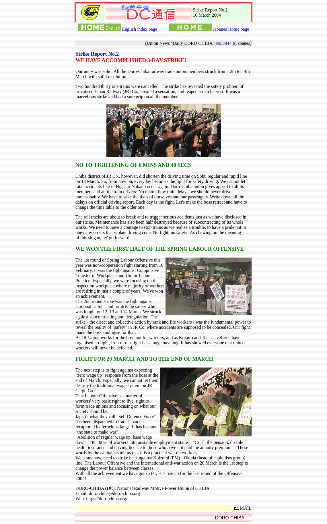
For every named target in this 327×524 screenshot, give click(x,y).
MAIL (242, 508)
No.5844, (224, 43)
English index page (139, 29)
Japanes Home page (231, 29)
